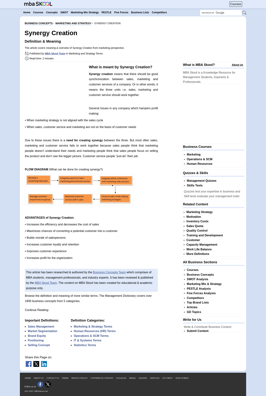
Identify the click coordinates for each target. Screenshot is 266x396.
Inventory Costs (198, 221)
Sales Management (41, 326)
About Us (237, 64)
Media (132, 378)
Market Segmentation (42, 331)
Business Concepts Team (109, 272)
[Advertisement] (55, 89)
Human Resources (200, 163)
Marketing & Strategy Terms (93, 326)
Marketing (194, 154)
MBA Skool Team (55, 53)
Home (28, 378)
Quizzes (143, 378)
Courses (235, 4)
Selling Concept (39, 345)
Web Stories (182, 378)
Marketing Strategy (200, 212)
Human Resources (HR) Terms (95, 331)
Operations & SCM (199, 159)
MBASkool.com (41, 391)
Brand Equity (37, 335)
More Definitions (198, 253)
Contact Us (52, 378)
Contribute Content (102, 378)
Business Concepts (200, 274)
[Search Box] (221, 13)
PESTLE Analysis (199, 288)
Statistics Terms (85, 345)
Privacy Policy (79, 378)
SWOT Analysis (197, 279)
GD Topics (194, 312)
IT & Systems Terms (87, 340)
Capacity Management (202, 244)
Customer (193, 240)
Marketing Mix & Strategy (204, 283)
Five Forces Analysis (201, 293)
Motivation (194, 216)
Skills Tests (195, 185)
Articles (192, 307)
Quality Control (197, 230)
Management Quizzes (202, 180)
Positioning (36, 340)
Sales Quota (195, 226)
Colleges (121, 378)
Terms (65, 378)
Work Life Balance (199, 249)
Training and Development (205, 235)
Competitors (195, 298)
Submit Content (198, 330)
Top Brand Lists (198, 302)
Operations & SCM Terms (91, 335)
